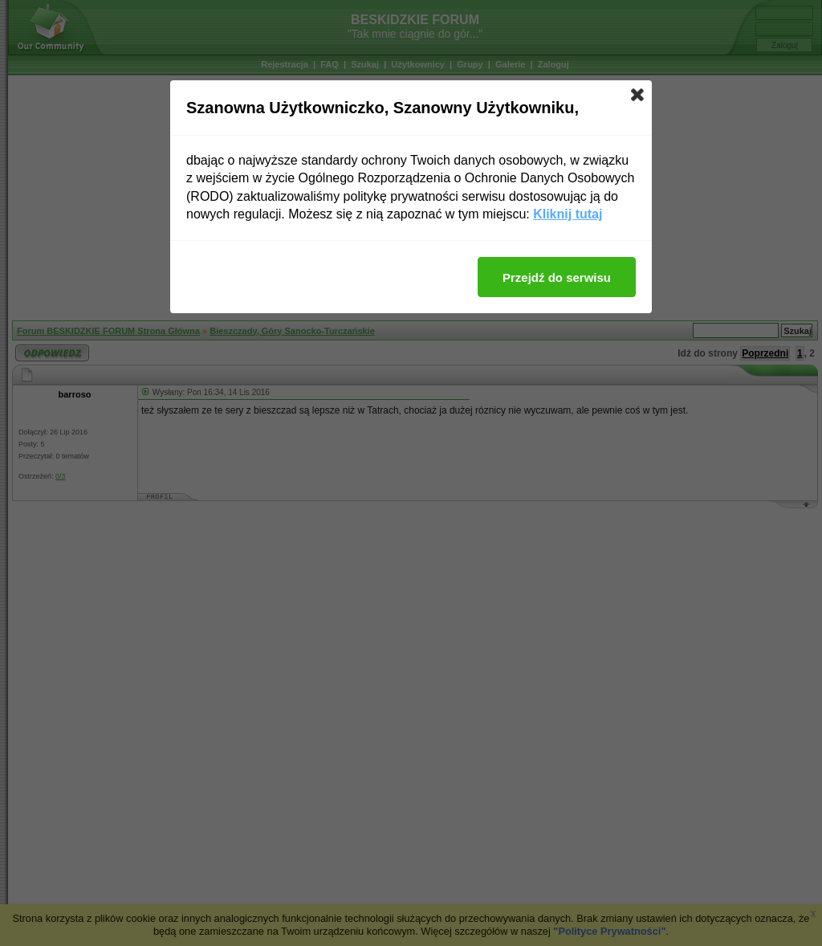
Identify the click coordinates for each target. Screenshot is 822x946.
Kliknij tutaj (567, 214)
